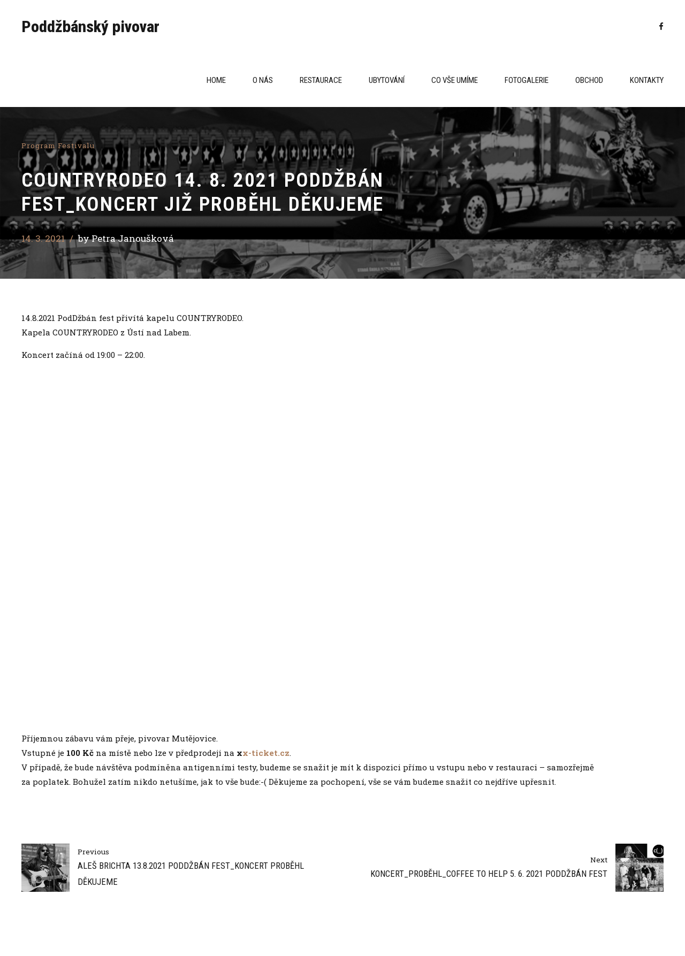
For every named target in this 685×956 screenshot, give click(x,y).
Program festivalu (58, 145)
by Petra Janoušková (126, 238)
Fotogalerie (527, 80)
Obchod (589, 80)
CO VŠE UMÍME (454, 80)
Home (216, 80)
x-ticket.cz (266, 752)
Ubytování (387, 80)
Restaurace (321, 80)
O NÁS (263, 80)
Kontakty (647, 80)
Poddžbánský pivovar (90, 26)
